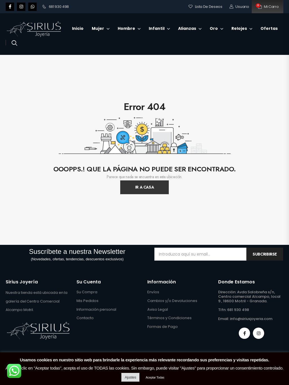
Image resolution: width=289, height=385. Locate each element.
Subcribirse (265, 254)
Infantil (157, 28)
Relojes (239, 28)
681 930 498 (55, 6)
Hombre (126, 28)
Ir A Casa (144, 187)
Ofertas (269, 28)
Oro (214, 28)
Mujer (98, 28)
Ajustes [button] (130, 377)
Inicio (78, 28)
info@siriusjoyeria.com (251, 318)
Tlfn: (222, 309)
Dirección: (227, 292)
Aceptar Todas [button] (155, 377)
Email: (223, 318)
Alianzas (187, 28)
